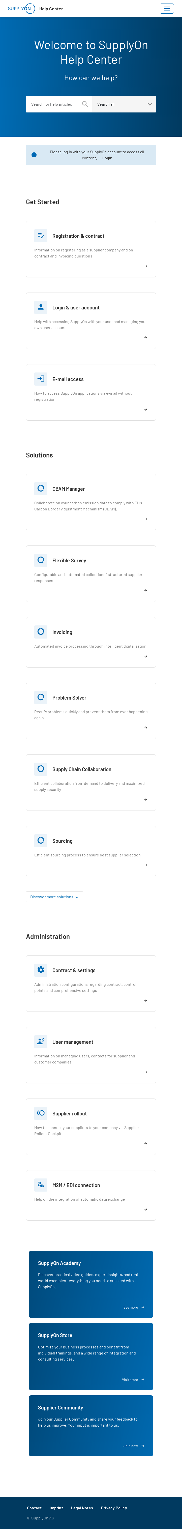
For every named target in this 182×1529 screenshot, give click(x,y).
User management (72, 1042)
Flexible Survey (69, 560)
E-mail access (68, 379)
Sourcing (62, 841)
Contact (34, 1507)
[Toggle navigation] (167, 9)
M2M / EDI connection (76, 1185)
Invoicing (62, 632)
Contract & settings (74, 970)
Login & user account (76, 307)
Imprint (56, 1507)
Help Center (51, 8)
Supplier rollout (69, 1113)
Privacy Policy (114, 1507)
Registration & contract (78, 236)
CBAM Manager (68, 489)
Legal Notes (82, 1507)
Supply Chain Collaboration (81, 769)
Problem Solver (69, 698)
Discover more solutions (51, 896)
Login (107, 157)
